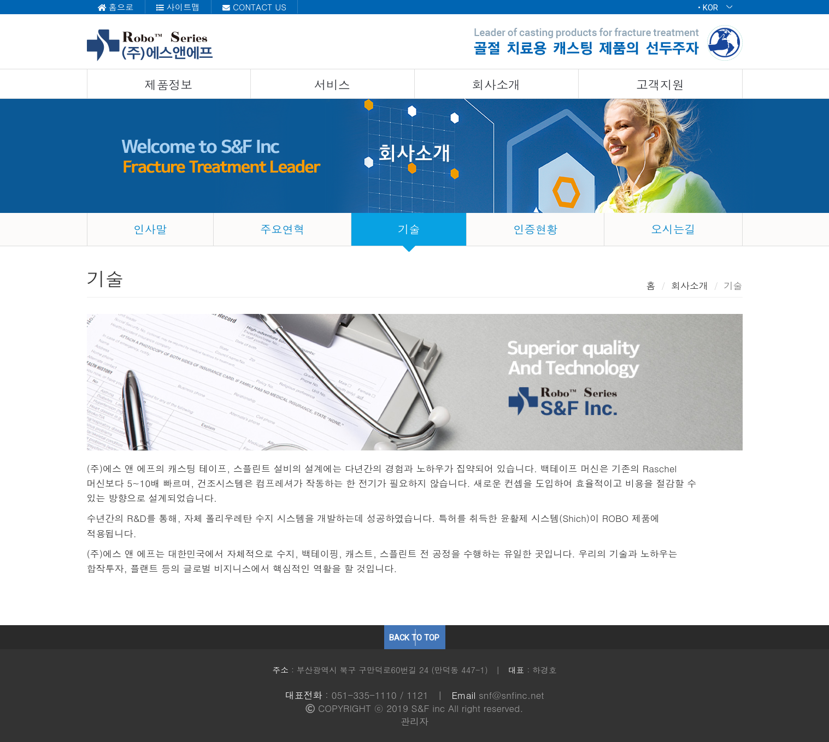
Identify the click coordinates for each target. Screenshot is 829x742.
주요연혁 (282, 229)
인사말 (150, 229)
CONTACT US (254, 7)
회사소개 (496, 84)
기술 (409, 229)
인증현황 (535, 229)
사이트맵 (178, 7)
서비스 (332, 84)
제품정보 (168, 84)
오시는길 (673, 229)
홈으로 (116, 7)
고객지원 (660, 84)
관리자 (414, 721)
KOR (717, 8)
